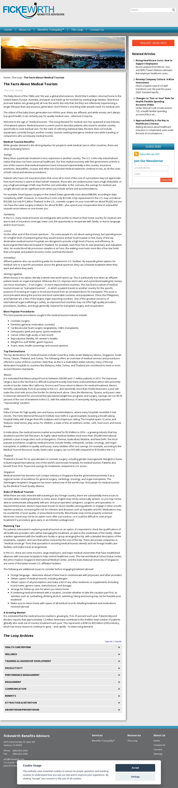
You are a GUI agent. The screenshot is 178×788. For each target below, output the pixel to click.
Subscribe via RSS (147, 154)
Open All (108, 641)
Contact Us (97, 29)
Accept (135, 767)
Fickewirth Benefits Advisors (27, 736)
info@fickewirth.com (14, 759)
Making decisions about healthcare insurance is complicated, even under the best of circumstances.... (155, 127)
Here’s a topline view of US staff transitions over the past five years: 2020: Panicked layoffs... (155, 86)
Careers (158, 749)
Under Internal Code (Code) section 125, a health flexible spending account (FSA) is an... (155, 106)
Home (8, 29)
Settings (135, 776)
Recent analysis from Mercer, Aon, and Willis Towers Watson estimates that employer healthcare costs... (154, 67)
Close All (117, 641)
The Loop (77, 29)
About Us (25, 29)
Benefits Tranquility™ (51, 29)
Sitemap (158, 753)
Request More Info (153, 43)
